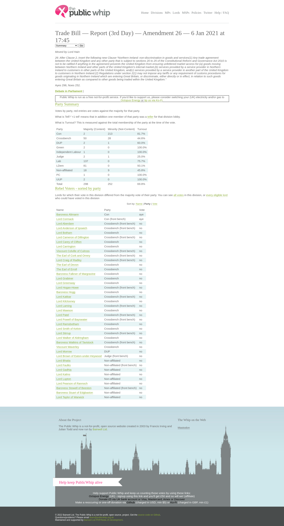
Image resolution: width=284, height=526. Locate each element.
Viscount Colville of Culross (73, 250)
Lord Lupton (63, 378)
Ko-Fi (173, 502)
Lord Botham (64, 232)
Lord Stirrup (63, 333)
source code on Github (149, 515)
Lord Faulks (63, 365)
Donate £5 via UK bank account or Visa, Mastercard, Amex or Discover (142, 499)
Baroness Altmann (67, 214)
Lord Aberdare (65, 223)
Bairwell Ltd (100, 429)
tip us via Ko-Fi (153, 100)
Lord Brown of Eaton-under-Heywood (79, 356)
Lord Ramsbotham (67, 324)
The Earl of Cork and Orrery (73, 255)
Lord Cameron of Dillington (72, 237)
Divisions (157, 12)
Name (139, 203)
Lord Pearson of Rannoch (72, 383)
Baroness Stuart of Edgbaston (74, 392)
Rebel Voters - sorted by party (78, 188)
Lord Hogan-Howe (67, 287)
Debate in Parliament (68, 91)
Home (145, 12)
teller (150, 116)
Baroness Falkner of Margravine (75, 273)
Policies (196, 12)
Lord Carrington (65, 246)
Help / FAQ (222, 12)
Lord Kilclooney (65, 301)
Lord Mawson (64, 310)
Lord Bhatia (63, 360)
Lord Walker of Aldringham (72, 337)
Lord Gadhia (64, 369)
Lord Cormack (65, 219)
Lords (176, 12)
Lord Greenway (65, 282)
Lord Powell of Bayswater (71, 319)
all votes (179, 195)
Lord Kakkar (63, 296)
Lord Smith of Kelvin (68, 328)
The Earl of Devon (67, 264)
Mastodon (184, 427)
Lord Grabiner (64, 278)
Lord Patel (62, 314)
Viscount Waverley (67, 346)
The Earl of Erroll (66, 269)
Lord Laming (64, 305)
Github (131, 502)
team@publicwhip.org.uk (102, 517)
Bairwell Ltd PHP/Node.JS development (103, 520)
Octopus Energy (131, 100)
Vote (154, 203)
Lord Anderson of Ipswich (71, 228)
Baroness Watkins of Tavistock (75, 342)
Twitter (207, 12)
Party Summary (67, 104)
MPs (168, 12)
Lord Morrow (64, 351)
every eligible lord (217, 195)
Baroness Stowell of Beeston (74, 388)
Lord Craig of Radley (69, 260)
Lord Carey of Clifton (69, 241)
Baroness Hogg (65, 292)
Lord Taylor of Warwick (70, 397)
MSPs (186, 12)
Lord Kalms (63, 374)
